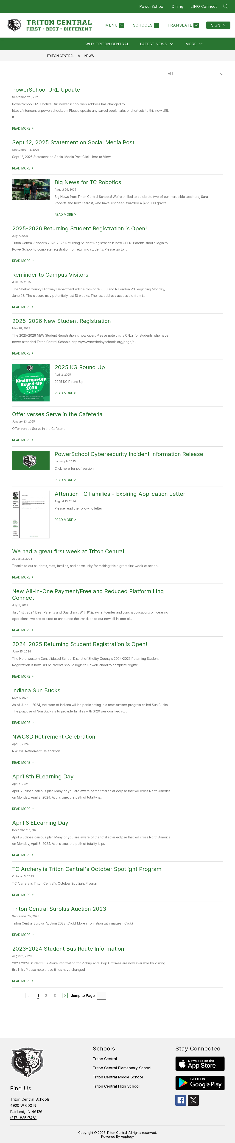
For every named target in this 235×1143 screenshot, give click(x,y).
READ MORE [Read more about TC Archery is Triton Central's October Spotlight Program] (23, 895)
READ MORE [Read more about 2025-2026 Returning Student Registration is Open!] (23, 261)
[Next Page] (65, 995)
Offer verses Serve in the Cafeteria (57, 414)
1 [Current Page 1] (38, 995)
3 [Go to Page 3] (55, 995)
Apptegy (127, 1136)
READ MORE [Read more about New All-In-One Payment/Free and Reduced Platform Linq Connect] (23, 630)
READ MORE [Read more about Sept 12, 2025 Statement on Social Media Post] (23, 168)
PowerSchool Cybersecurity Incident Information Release (129, 454)
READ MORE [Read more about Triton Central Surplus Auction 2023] (23, 935)
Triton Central (60, 56)
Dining (177, 6)
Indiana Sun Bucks (36, 690)
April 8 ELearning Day (40, 822)
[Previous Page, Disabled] (28, 995)
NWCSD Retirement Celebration (53, 736)
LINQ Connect (203, 6)
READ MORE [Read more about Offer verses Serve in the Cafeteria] (23, 440)
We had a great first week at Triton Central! (69, 551)
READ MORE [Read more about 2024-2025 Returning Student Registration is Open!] (23, 676)
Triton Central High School (116, 1086)
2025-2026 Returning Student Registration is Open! (79, 228)
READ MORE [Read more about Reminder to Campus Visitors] (23, 307)
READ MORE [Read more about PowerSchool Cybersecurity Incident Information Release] (65, 480)
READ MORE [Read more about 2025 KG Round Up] (65, 393)
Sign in (218, 25)
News (89, 56)
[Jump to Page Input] (101, 996)
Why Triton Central (107, 44)
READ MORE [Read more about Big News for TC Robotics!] (65, 214)
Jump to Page (83, 995)
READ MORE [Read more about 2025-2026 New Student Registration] (23, 353)
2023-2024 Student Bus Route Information (68, 948)
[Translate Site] (182, 25)
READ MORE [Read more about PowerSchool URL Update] (23, 128)
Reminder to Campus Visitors (50, 274)
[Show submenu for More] (190, 44)
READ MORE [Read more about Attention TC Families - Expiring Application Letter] (65, 520)
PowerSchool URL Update (46, 89)
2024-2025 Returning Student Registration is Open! (79, 644)
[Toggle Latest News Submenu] (171, 44)
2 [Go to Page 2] (46, 995)
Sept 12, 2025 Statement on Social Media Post (73, 142)
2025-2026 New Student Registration (61, 321)
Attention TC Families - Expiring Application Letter (120, 494)
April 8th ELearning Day (42, 776)
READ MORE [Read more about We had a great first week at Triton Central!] (23, 577)
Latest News (153, 44)
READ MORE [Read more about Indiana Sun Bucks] (23, 723)
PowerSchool (152, 6)
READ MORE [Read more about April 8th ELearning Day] (23, 809)
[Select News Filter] (194, 74)
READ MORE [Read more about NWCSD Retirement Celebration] (23, 762)
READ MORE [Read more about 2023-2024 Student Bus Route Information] (23, 981)
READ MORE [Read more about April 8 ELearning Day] (23, 855)
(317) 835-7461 (23, 1118)
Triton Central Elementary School (122, 1068)
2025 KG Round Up (80, 367)
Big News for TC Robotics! (89, 182)
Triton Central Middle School (118, 1077)
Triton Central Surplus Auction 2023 (59, 909)
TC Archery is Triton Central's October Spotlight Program (87, 869)
